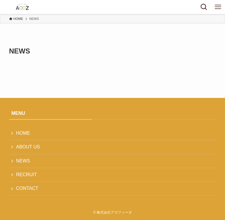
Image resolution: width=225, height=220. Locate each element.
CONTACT (27, 188)
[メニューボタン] (218, 7)
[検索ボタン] (204, 7)
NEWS (23, 160)
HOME (23, 133)
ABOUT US (28, 146)
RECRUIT (26, 174)
